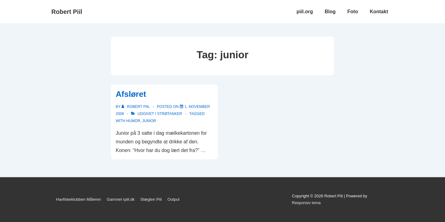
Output (173, 199)
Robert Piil (67, 11)
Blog (330, 11)
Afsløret (131, 94)
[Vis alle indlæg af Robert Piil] (136, 107)
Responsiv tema (306, 202)
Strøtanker (169, 114)
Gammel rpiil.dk (120, 199)
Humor (133, 121)
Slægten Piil (151, 199)
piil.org (304, 11)
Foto (352, 11)
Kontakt (379, 11)
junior (149, 121)
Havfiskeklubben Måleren (78, 199)
